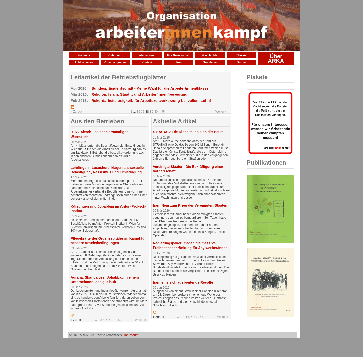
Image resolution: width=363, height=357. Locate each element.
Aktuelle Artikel (175, 121)
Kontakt (147, 62)
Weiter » (220, 111)
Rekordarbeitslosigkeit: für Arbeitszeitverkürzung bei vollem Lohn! (151, 100)
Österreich (115, 55)
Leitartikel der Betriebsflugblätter (118, 77)
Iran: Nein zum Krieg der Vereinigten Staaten (190, 205)
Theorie (241, 55)
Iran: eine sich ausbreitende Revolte (183, 282)
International (146, 55)
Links (178, 62)
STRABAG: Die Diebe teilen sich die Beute (188, 132)
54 (163, 111)
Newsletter (210, 62)
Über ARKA (276, 58)
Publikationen (84, 62)
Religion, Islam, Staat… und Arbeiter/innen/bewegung (139, 94)
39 (151, 111)
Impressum (130, 335)
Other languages (115, 62)
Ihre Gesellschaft (178, 55)
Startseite (83, 55)
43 (119, 320)
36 (138, 111)
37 (142, 111)
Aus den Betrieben (97, 121)
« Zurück (76, 111)
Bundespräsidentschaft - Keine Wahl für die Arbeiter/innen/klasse (150, 88)
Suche (241, 62)
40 (156, 111)
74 (201, 317)
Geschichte (209, 55)
